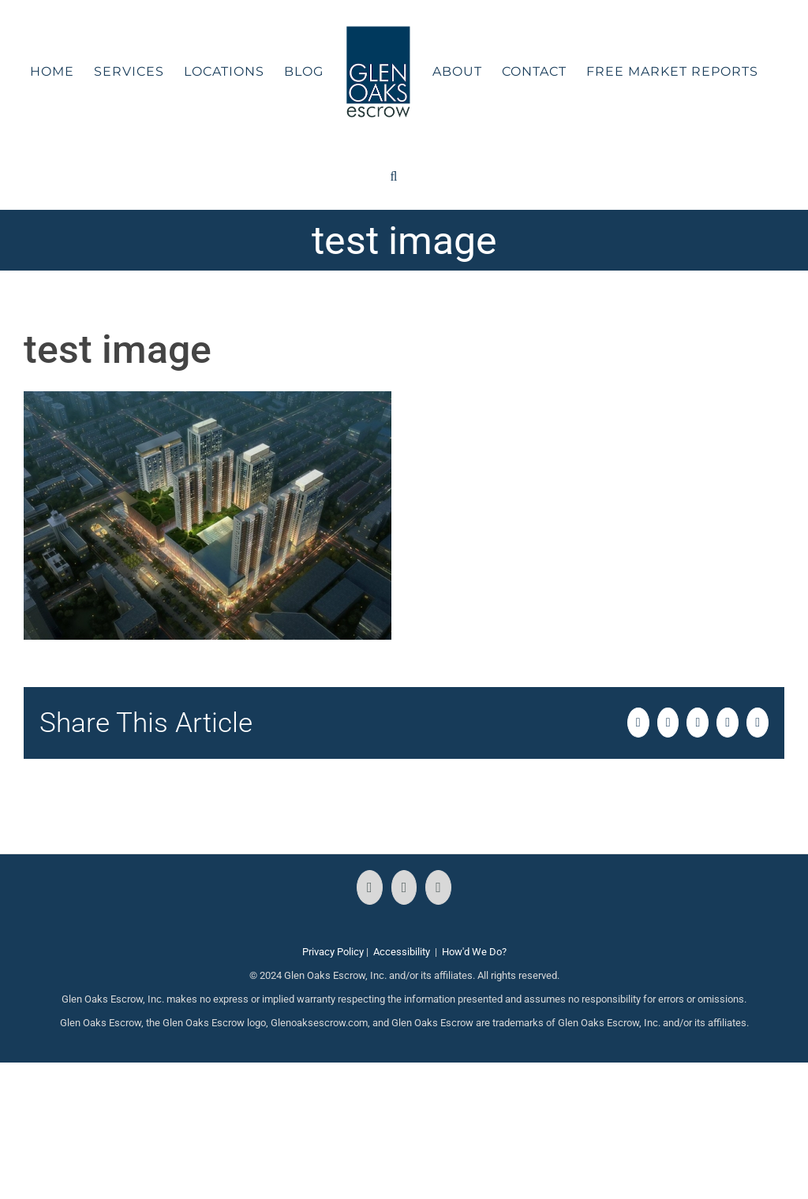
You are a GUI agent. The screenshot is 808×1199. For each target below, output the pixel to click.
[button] (394, 177)
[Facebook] (370, 887)
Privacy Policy (333, 952)
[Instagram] (404, 887)
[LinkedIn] (438, 887)
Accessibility (401, 952)
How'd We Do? (474, 952)
